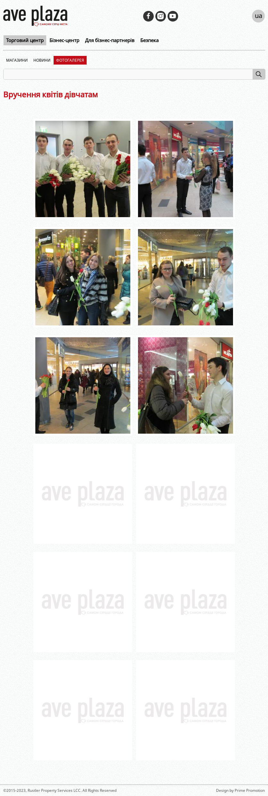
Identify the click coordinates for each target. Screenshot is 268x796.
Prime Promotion (250, 790)
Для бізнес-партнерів (109, 40)
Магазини (17, 60)
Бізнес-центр (64, 40)
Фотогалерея (70, 60)
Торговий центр (25, 40)
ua (258, 15)
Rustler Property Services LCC (54, 790)
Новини (41, 60)
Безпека (149, 40)
